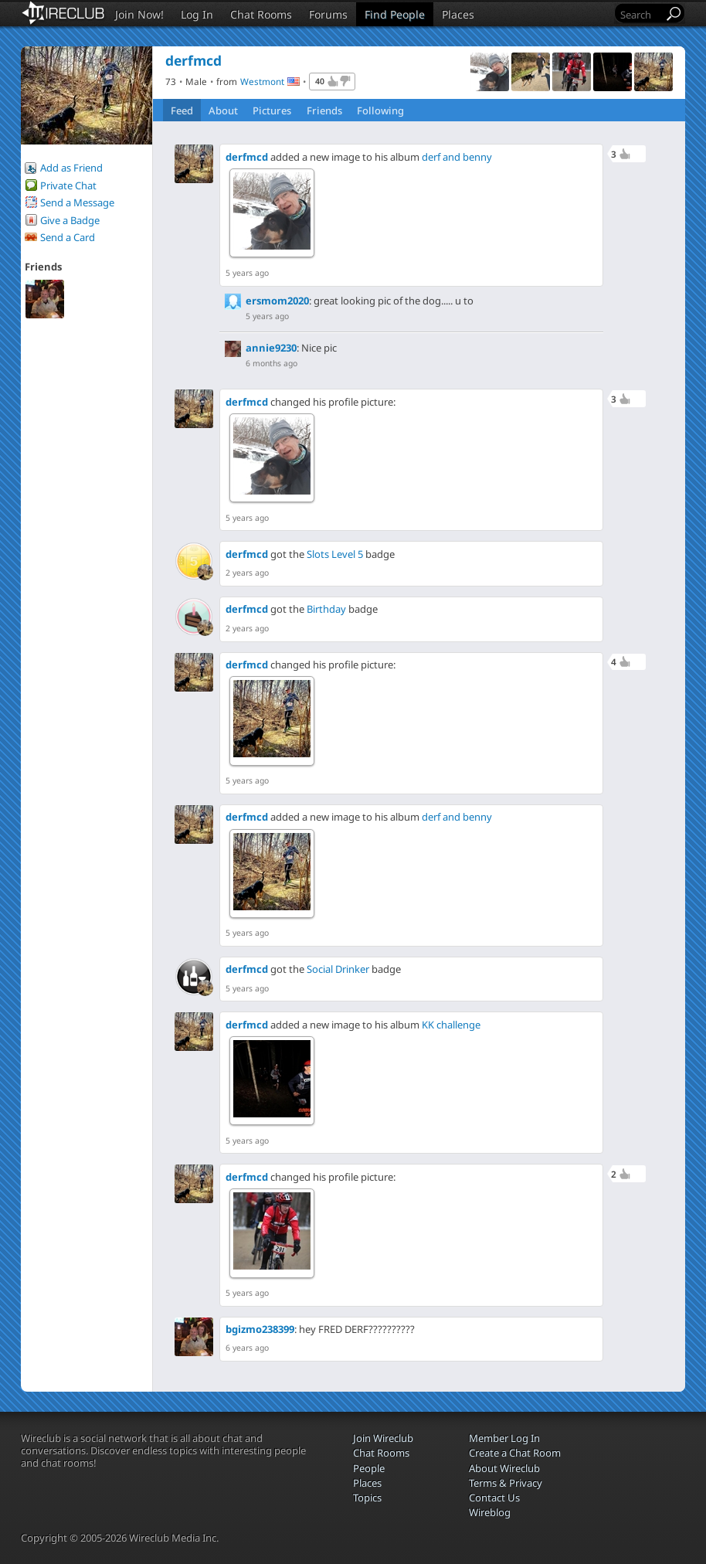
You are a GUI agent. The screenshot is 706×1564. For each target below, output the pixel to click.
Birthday (326, 609)
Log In (197, 14)
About (223, 110)
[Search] (640, 14)
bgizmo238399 (260, 1329)
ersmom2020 (277, 301)
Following (380, 110)
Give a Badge (70, 220)
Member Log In (504, 1438)
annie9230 (271, 348)
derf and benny (457, 157)
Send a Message (77, 202)
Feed (182, 110)
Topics (367, 1497)
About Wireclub (504, 1468)
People (369, 1468)
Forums (328, 14)
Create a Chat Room (515, 1453)
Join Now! (139, 14)
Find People (395, 14)
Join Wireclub (383, 1438)
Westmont (262, 81)
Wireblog (490, 1512)
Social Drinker (338, 969)
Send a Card (67, 237)
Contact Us (494, 1497)
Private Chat (68, 185)
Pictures (272, 110)
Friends (324, 110)
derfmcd (247, 157)
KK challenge (451, 1025)
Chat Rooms (261, 14)
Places (458, 14)
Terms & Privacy (505, 1483)
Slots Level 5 (335, 554)
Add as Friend (71, 168)
